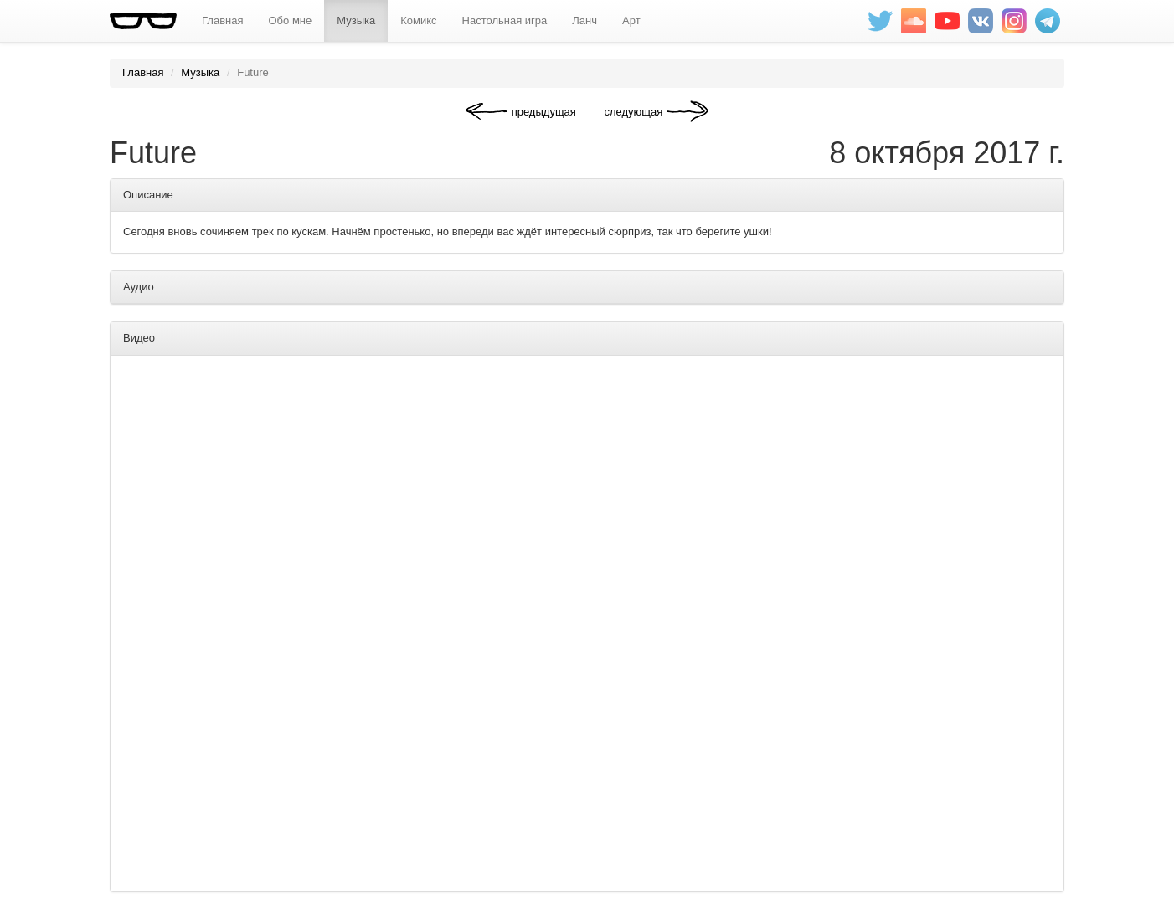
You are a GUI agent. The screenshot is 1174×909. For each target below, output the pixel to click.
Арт (631, 20)
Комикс (418, 20)
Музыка (356, 20)
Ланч (584, 20)
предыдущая (544, 111)
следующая (633, 111)
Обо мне (290, 20)
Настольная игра (505, 20)
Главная (222, 20)
